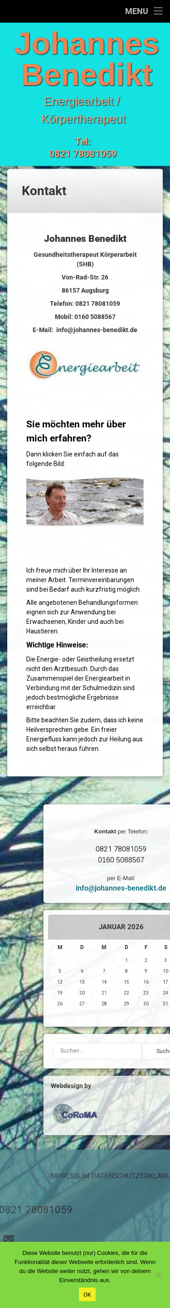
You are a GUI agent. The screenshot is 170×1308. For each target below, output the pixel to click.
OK (87, 1294)
